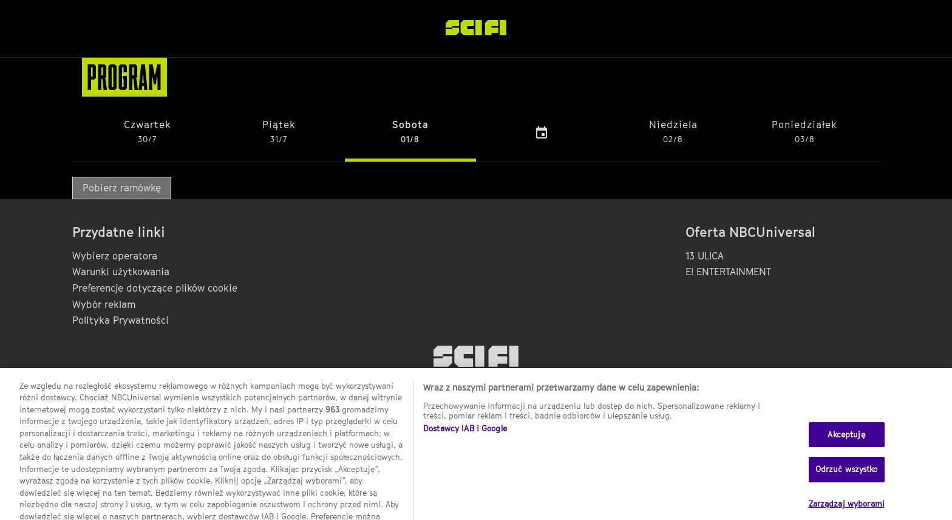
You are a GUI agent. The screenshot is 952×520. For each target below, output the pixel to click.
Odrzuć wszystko (846, 477)
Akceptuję (846, 442)
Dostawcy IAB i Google (465, 436)
